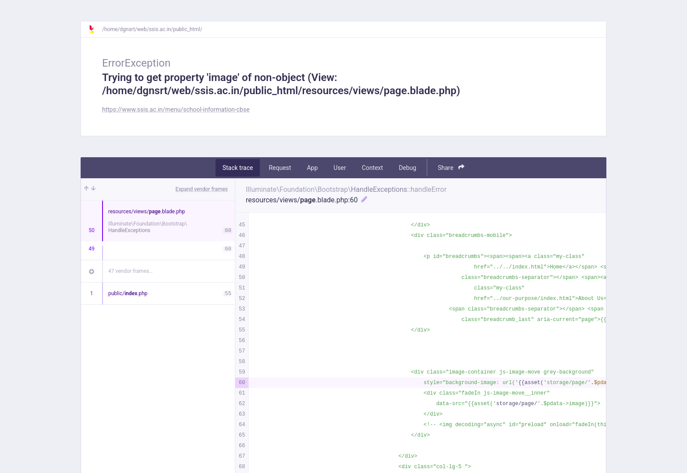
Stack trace (238, 167)
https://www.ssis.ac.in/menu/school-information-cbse (176, 109)
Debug (407, 167)
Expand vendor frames (202, 189)
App (312, 167)
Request (280, 167)
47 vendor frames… (130, 271)
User (339, 167)
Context (372, 167)
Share (451, 167)
